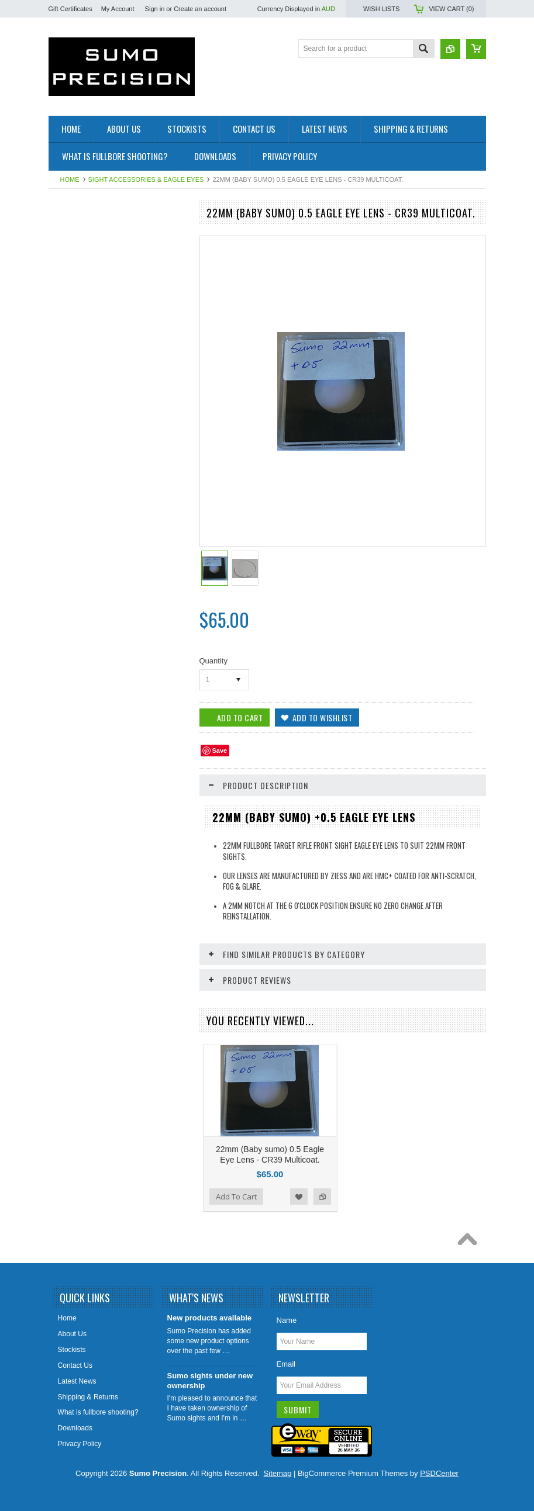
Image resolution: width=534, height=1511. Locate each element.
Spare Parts (73, 314)
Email (286, 1364)
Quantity (213, 660)
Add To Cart (236, 1196)
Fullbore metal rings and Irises (102, 255)
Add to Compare (322, 1196)
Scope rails (72, 295)
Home (70, 179)
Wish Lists (381, 8)
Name (287, 1320)
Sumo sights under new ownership (210, 1380)
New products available (209, 1317)
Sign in (155, 8)
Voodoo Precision (82, 354)
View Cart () (451, 8)
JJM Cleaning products (90, 334)
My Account (118, 8)
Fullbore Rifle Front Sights (95, 235)
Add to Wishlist (299, 1196)
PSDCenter (439, 1473)
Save (220, 750)
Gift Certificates (70, 8)
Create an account (200, 8)
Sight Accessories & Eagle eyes (146, 179)
